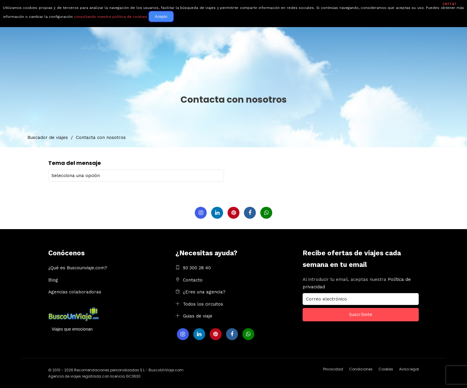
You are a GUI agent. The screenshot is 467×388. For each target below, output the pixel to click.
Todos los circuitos (203, 303)
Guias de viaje (197, 315)
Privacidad (333, 368)
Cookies (386, 368)
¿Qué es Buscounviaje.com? (77, 267)
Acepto (161, 16)
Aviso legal (409, 368)
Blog (53, 279)
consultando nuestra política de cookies (110, 17)
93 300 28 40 (197, 267)
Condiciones (361, 368)
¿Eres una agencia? (204, 291)
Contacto (193, 279)
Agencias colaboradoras (74, 291)
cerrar (450, 3)
